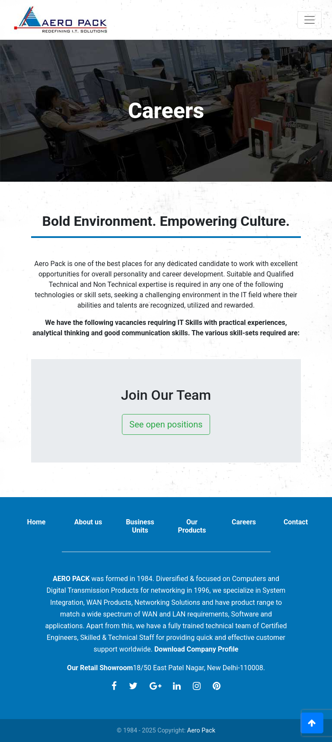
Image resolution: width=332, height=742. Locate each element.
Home (36, 522)
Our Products (192, 526)
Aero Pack (201, 730)
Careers (244, 522)
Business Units (140, 526)
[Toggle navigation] (309, 20)
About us (88, 522)
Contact (296, 522)
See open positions (165, 424)
